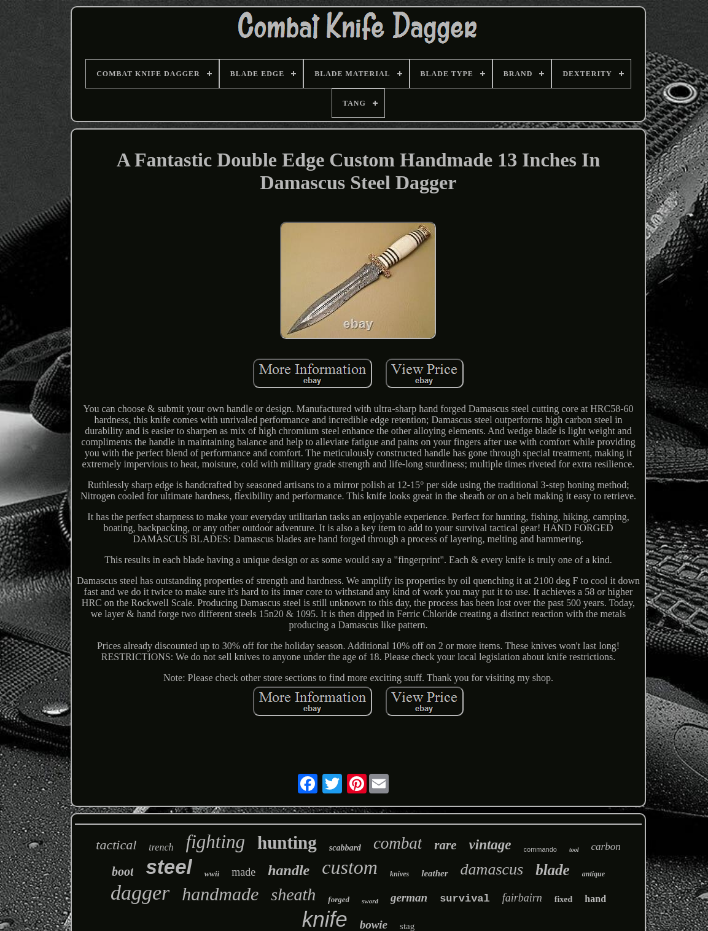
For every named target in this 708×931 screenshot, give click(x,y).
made (243, 872)
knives (399, 874)
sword (370, 901)
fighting (215, 841)
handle (288, 870)
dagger (140, 892)
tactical (116, 844)
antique (593, 874)
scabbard (345, 847)
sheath (293, 894)
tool (574, 849)
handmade (220, 894)
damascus (492, 869)
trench (161, 847)
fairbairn (522, 898)
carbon (606, 846)
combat (397, 843)
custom (350, 867)
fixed (563, 899)
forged (338, 899)
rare (445, 845)
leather (434, 873)
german (409, 897)
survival (465, 899)
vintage (490, 844)
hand (595, 899)
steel (169, 866)
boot (123, 871)
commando (540, 849)
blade (552, 870)
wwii (212, 873)
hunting (287, 842)
